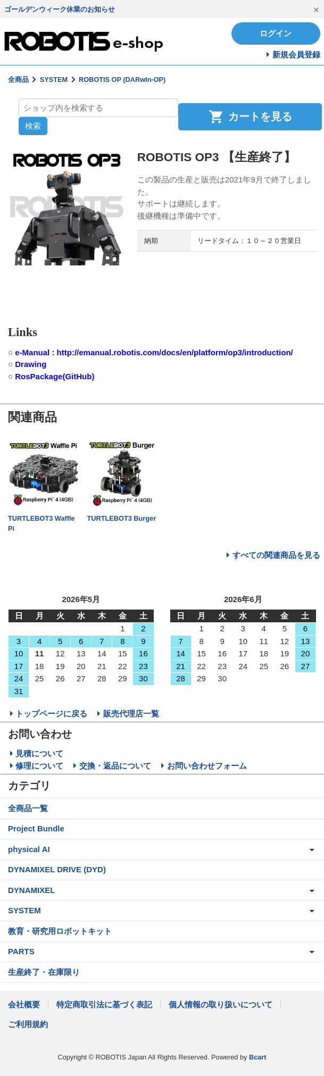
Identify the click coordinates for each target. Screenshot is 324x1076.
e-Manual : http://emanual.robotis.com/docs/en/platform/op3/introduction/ (154, 352)
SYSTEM (54, 80)
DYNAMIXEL (31, 890)
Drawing (30, 364)
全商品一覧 (28, 808)
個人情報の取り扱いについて (220, 1004)
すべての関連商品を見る (276, 555)
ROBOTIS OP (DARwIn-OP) (122, 80)
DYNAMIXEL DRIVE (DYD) (57, 869)
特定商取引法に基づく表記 (104, 1004)
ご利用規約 (28, 1024)
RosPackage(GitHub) (54, 376)
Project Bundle (36, 828)
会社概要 (24, 1004)
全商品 (18, 80)
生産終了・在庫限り (44, 972)
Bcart (258, 1057)
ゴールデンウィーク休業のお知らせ (59, 9)
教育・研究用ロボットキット (60, 931)
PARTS (21, 951)
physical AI (29, 849)
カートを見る (250, 116)
